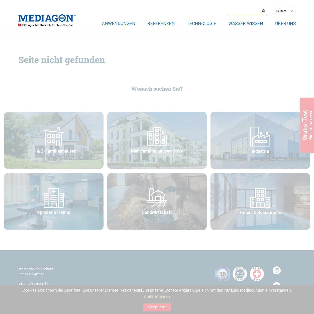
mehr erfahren (157, 296)
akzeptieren (157, 307)
